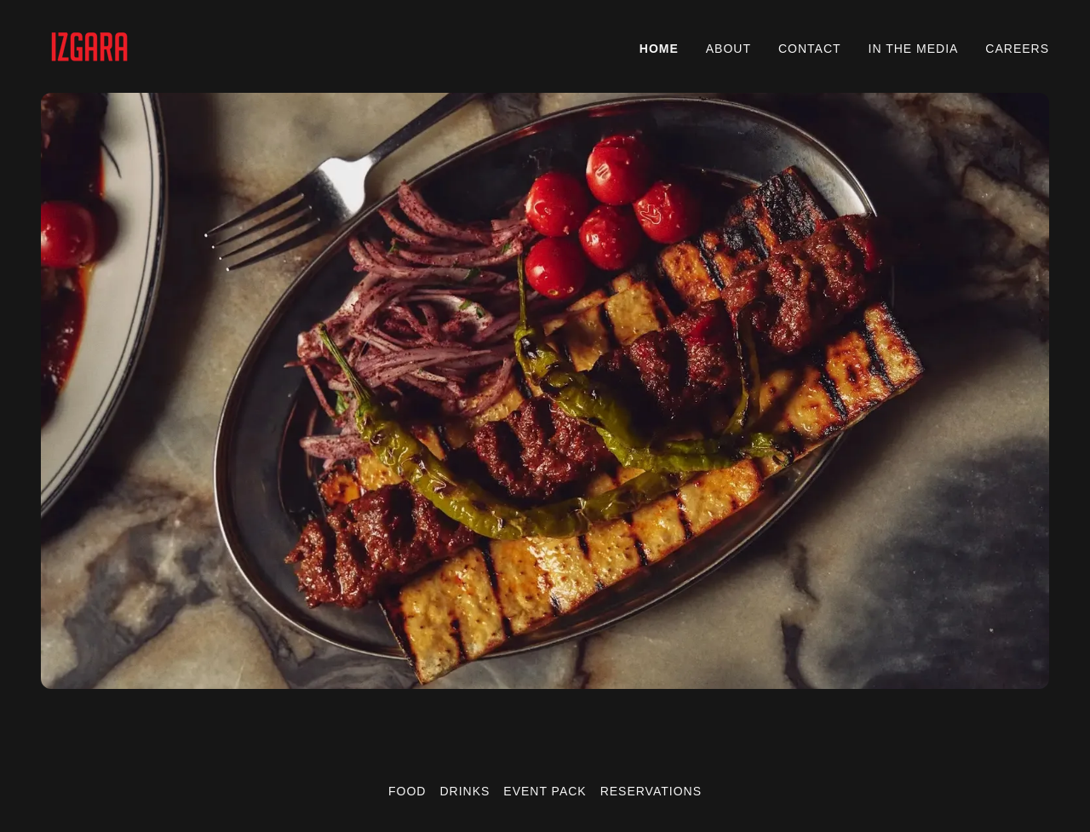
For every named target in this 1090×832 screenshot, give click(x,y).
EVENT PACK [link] (544, 791)
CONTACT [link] (809, 48)
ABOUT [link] (728, 48)
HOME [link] (659, 48)
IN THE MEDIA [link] (914, 48)
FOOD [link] (407, 791)
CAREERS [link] (1017, 48)
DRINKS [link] (464, 791)
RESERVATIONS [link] (651, 791)
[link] (89, 45)
